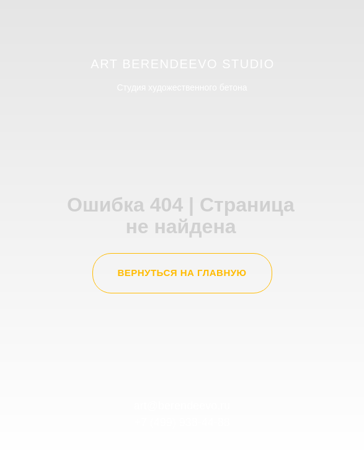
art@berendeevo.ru (182, 405)
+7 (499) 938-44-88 (182, 422)
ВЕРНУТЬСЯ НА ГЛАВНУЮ (181, 272)
